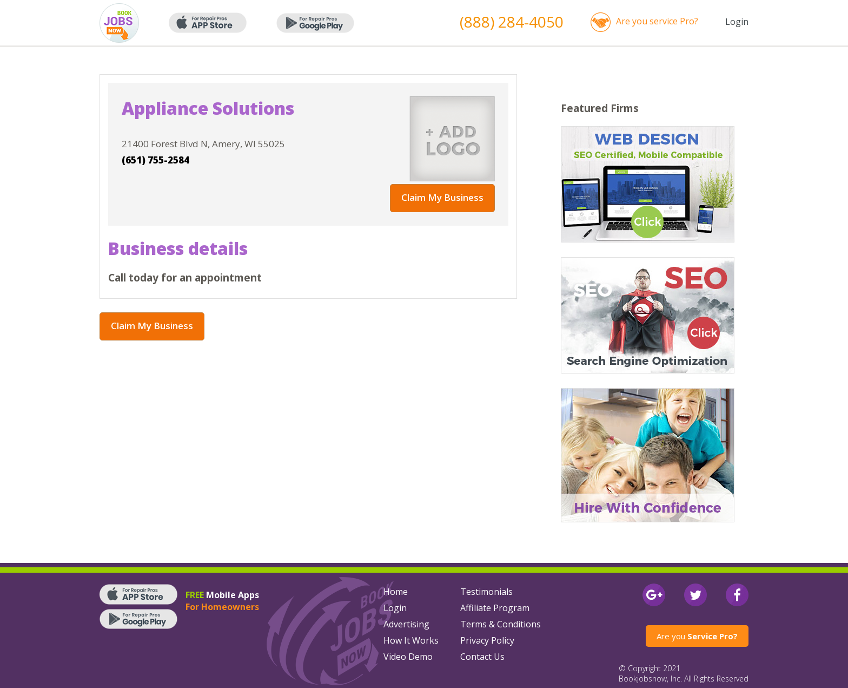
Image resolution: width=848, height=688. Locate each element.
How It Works (411, 640)
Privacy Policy (487, 640)
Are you (697, 636)
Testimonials (486, 592)
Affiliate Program (494, 608)
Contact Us (482, 657)
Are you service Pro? (657, 21)
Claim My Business (442, 197)
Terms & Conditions (500, 624)
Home (395, 592)
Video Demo (408, 657)
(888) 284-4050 (512, 21)
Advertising (406, 624)
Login (736, 22)
